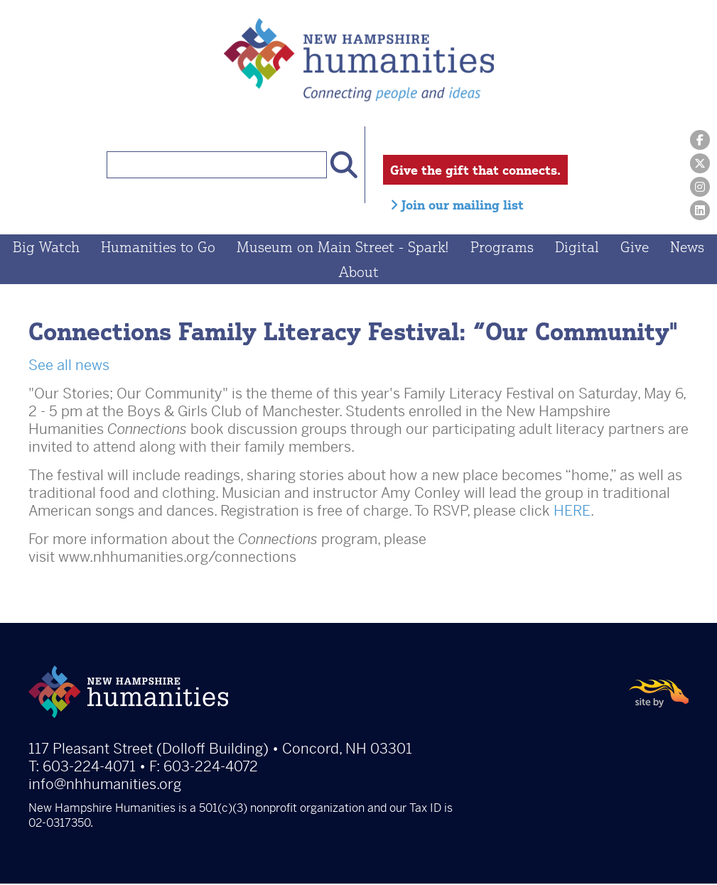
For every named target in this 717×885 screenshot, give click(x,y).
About (359, 273)
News (687, 248)
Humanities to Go (158, 248)
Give (634, 248)
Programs (502, 248)
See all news (68, 367)
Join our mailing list (457, 204)
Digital (577, 248)
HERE (572, 512)
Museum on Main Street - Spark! (343, 248)
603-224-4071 (89, 768)
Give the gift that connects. (475, 170)
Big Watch (46, 248)
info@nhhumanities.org (104, 786)
